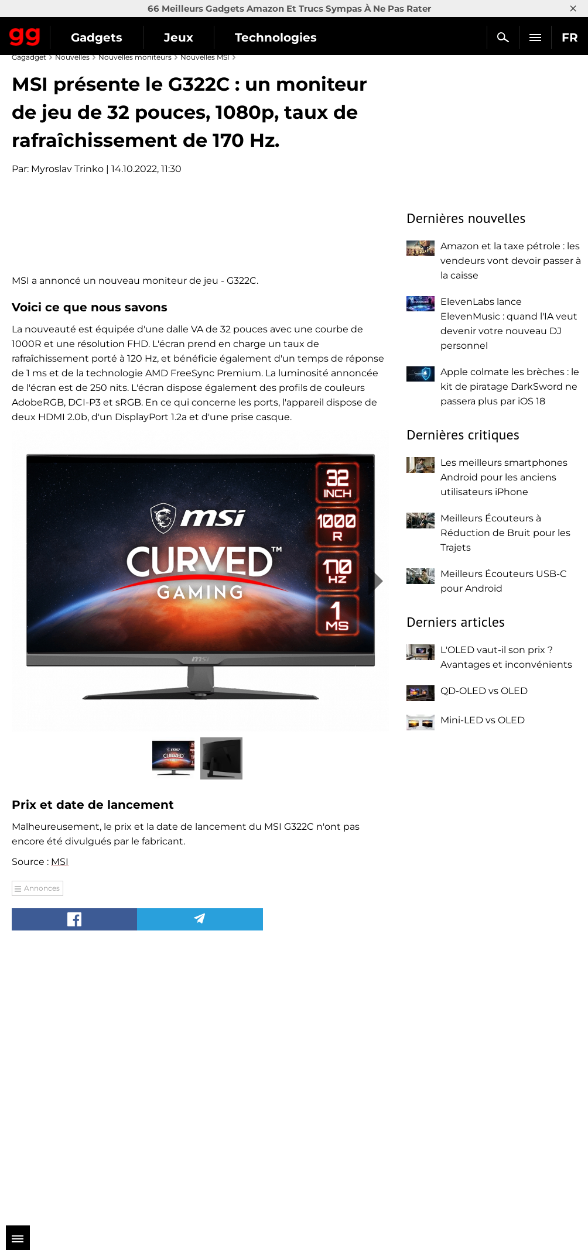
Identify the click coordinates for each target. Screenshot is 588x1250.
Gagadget (25, 34)
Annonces (42, 1153)
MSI (60, 1127)
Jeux (178, 37)
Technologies (276, 37)
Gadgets (96, 37)
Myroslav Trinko (67, 168)
